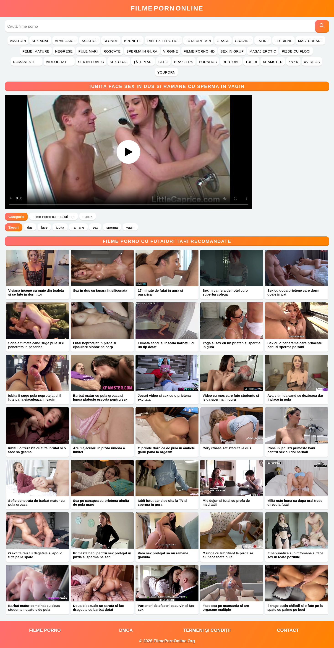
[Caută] (322, 26)
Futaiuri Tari (198, 41)
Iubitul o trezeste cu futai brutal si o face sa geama (37, 450)
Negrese (64, 51)
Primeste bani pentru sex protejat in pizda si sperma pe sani (102, 555)
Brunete (132, 41)
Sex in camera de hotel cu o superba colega (225, 292)
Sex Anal (40, 41)
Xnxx (293, 62)
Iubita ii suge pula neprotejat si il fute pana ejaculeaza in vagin (34, 397)
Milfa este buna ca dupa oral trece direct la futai (294, 502)
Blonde (111, 41)
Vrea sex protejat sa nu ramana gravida (163, 555)
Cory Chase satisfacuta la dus (227, 448)
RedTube (231, 62)
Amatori (18, 41)
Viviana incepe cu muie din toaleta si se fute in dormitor (36, 292)
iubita (60, 227)
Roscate (112, 51)
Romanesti (26, 62)
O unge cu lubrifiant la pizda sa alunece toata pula (228, 555)
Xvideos (312, 62)
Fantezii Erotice (163, 41)
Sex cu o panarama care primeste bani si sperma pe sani (294, 345)
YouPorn (166, 72)
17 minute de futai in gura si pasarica (160, 292)
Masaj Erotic (262, 51)
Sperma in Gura (141, 51)
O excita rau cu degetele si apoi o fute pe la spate (35, 555)
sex (95, 227)
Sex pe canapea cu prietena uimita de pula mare (101, 502)
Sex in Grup (232, 51)
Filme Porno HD (199, 51)
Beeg (163, 62)
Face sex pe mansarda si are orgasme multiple (226, 607)
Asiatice (89, 41)
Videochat (59, 62)
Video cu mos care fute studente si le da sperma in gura (231, 397)
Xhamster (273, 62)
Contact (288, 630)
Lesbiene (283, 41)
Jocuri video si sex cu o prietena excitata (164, 397)
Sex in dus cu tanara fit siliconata (100, 290)
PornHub (208, 62)
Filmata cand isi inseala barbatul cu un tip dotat (167, 345)
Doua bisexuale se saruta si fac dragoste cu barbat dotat (98, 607)
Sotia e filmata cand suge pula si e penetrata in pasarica (36, 345)
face (44, 227)
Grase (223, 41)
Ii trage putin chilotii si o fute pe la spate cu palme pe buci (295, 607)
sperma (112, 227)
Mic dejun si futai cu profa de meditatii (226, 502)
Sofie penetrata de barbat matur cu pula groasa (36, 502)
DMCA (126, 630)
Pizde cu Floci (296, 51)
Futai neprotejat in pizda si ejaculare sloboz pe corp (94, 345)
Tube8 (251, 62)
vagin (130, 227)
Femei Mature (35, 51)
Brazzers (183, 62)
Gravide (243, 41)
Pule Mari (88, 51)
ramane (78, 227)
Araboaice (65, 41)
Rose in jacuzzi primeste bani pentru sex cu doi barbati (291, 450)
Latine (263, 41)
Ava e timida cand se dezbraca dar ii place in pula (295, 397)
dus (30, 227)
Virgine (170, 51)
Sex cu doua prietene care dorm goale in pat (293, 292)
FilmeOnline (167, 8)
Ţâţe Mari (143, 62)
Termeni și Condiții (207, 630)
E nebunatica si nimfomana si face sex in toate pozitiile (295, 555)
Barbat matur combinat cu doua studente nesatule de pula (34, 607)
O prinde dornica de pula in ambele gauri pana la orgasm (166, 450)
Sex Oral (119, 62)
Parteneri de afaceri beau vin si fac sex (166, 607)
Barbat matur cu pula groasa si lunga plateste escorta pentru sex (100, 397)
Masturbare (310, 41)
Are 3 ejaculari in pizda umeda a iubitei (99, 450)
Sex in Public (91, 62)
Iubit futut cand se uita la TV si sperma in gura (162, 502)
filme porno (45, 630)
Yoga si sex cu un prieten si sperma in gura (232, 345)
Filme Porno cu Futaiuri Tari (53, 217)
